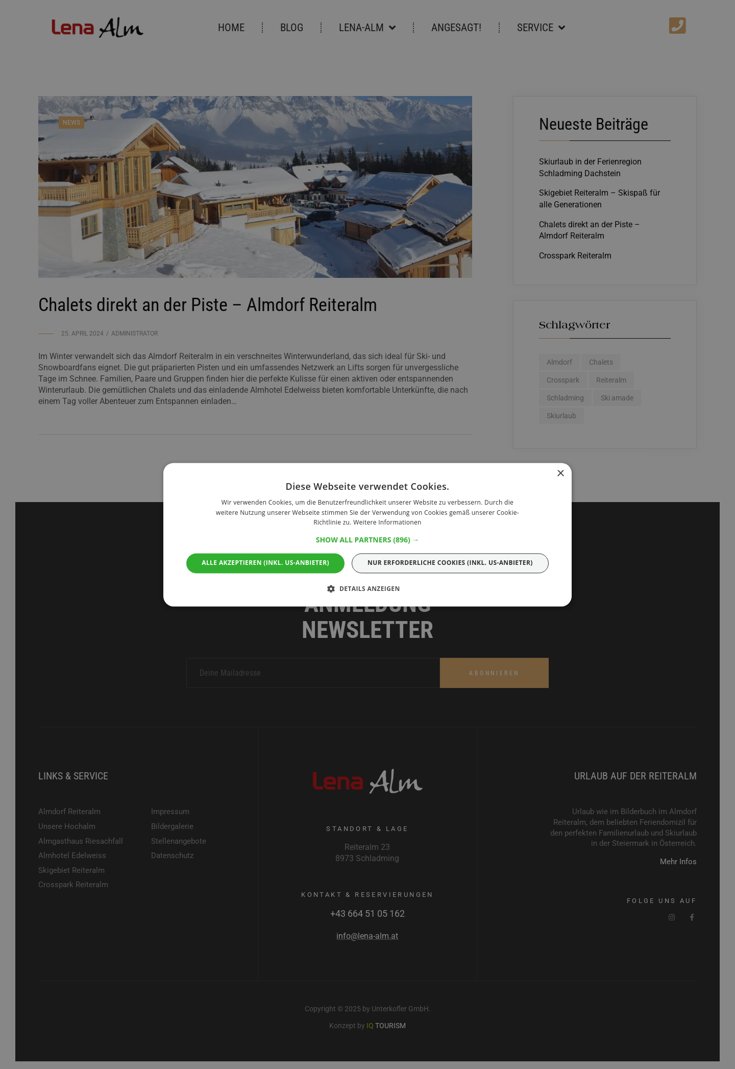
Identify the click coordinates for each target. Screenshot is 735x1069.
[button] (368, 540)
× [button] (560, 474)
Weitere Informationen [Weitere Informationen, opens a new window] (387, 522)
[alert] (367, 534)
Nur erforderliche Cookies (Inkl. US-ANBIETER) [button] (450, 563)
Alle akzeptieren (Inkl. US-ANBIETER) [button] (265, 563)
